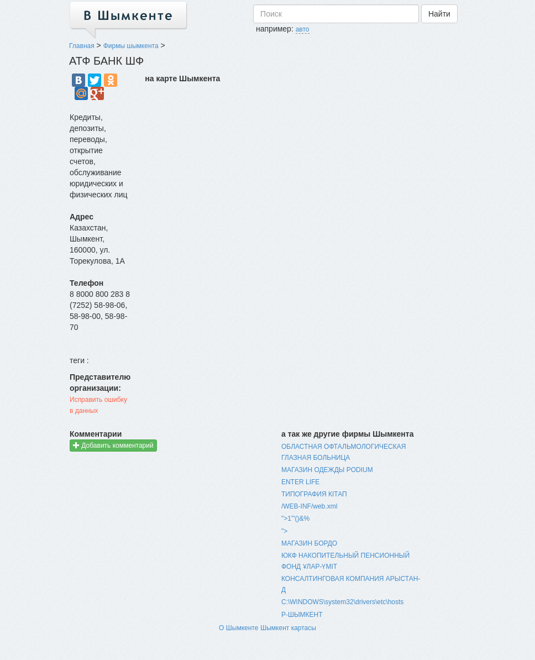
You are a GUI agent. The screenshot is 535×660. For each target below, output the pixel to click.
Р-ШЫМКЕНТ (302, 615)
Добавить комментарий (113, 445)
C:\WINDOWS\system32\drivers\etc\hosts (342, 602)
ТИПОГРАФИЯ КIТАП (314, 494)
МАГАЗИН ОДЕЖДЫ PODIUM (327, 470)
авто (303, 29)
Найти (439, 13)
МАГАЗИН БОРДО (309, 543)
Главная (82, 46)
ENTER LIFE (300, 482)
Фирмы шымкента (131, 46)
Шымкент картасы (288, 628)
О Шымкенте (238, 628)
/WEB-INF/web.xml (309, 506)
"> (284, 531)
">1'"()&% (295, 518)
